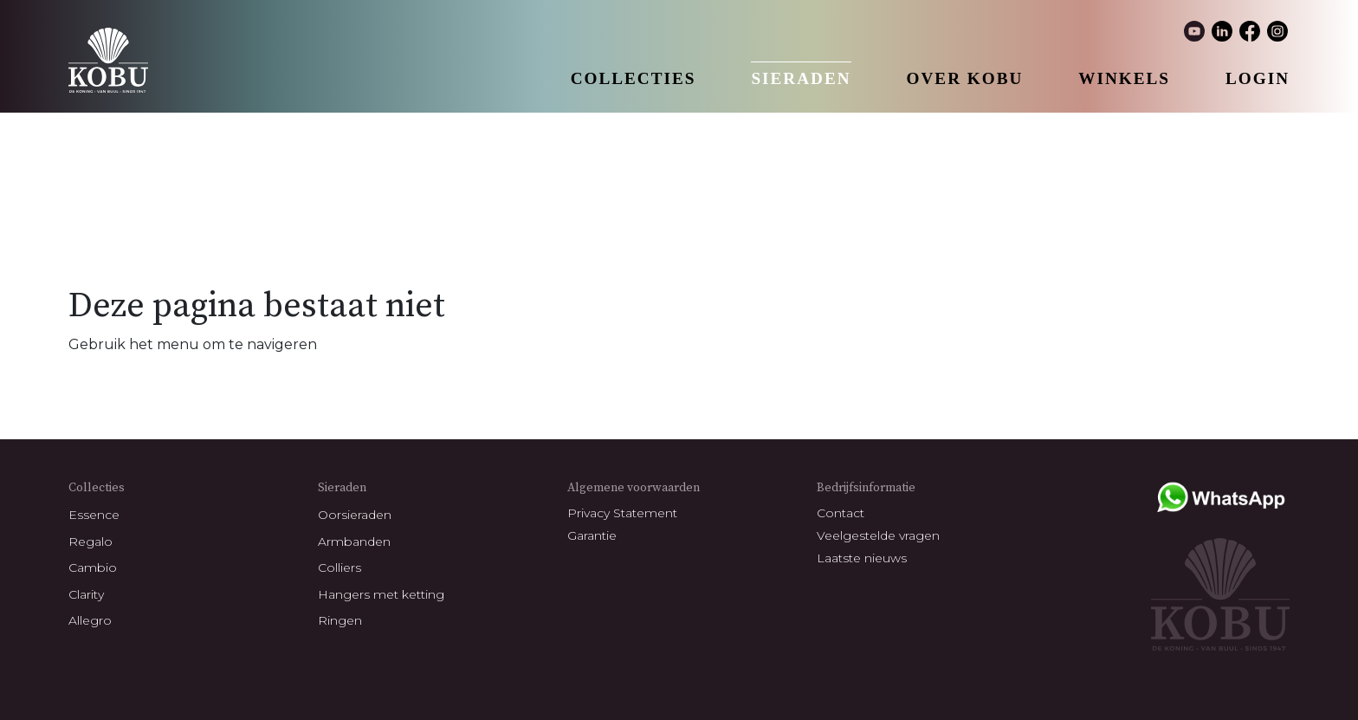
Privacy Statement (622, 513)
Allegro (90, 620)
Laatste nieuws (862, 558)
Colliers (339, 567)
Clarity (86, 594)
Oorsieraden (354, 514)
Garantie (592, 535)
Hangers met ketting (381, 594)
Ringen (340, 620)
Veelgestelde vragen (878, 535)
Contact (840, 513)
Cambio (92, 567)
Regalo (90, 541)
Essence (94, 514)
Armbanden (354, 541)
